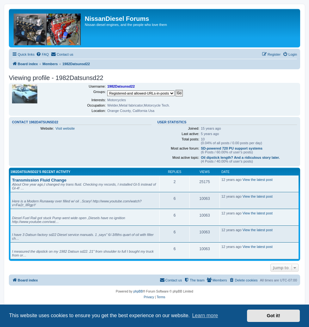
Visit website (65, 128)
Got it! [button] (273, 315)
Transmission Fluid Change (39, 180)
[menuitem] (42, 54)
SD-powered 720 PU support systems (232, 148)
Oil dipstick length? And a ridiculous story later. (240, 157)
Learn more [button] (205, 315)
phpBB (138, 291)
